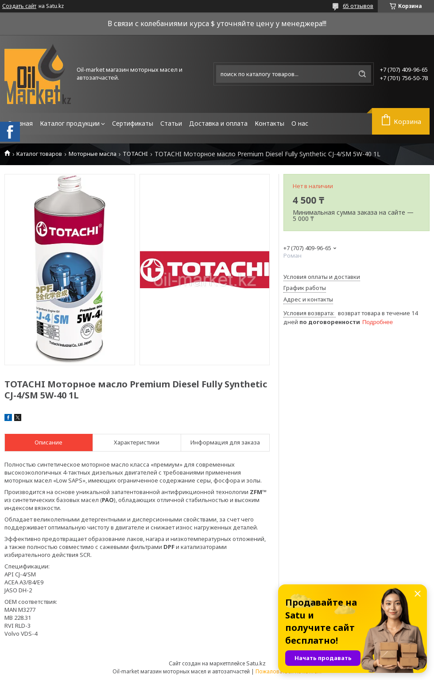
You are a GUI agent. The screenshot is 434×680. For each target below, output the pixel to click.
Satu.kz (256, 663)
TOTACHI (135, 154)
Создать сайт (19, 6)
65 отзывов (358, 6)
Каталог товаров (39, 154)
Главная (20, 123)
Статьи (171, 123)
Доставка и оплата (218, 123)
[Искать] (362, 74)
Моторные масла (92, 154)
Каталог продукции (70, 123)
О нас (299, 123)
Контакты (269, 123)
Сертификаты (132, 123)
